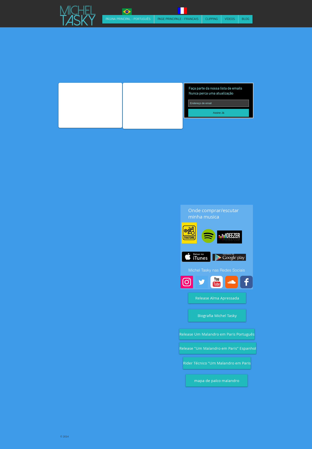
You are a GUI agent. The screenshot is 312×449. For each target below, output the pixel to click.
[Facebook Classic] (246, 282)
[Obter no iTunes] (196, 256)
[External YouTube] (90, 105)
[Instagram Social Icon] (186, 282)
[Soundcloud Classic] (231, 282)
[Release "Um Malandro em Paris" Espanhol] (217, 348)
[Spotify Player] (222, 80)
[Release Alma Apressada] (217, 298)
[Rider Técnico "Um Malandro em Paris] (217, 363)
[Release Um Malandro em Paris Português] (216, 334)
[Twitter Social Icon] (201, 282)
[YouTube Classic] (216, 282)
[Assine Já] (218, 113)
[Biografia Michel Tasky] (217, 315)
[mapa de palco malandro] (217, 380)
